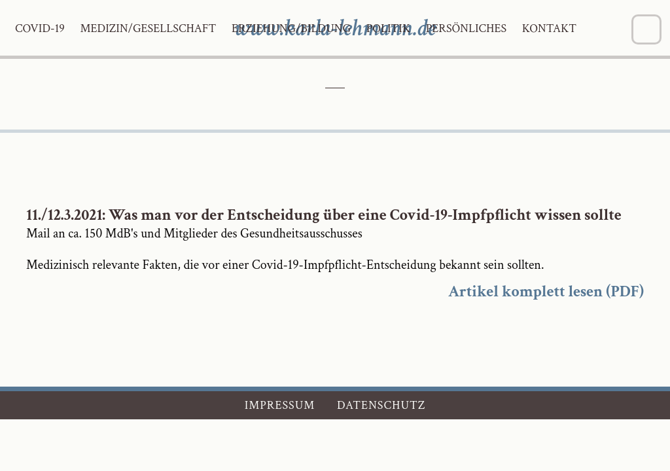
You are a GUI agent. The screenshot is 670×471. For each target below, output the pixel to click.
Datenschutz (381, 405)
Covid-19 (40, 28)
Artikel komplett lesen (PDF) (546, 291)
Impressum (280, 405)
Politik (388, 28)
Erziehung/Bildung (291, 28)
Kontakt (549, 28)
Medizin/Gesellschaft (148, 28)
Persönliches (466, 28)
